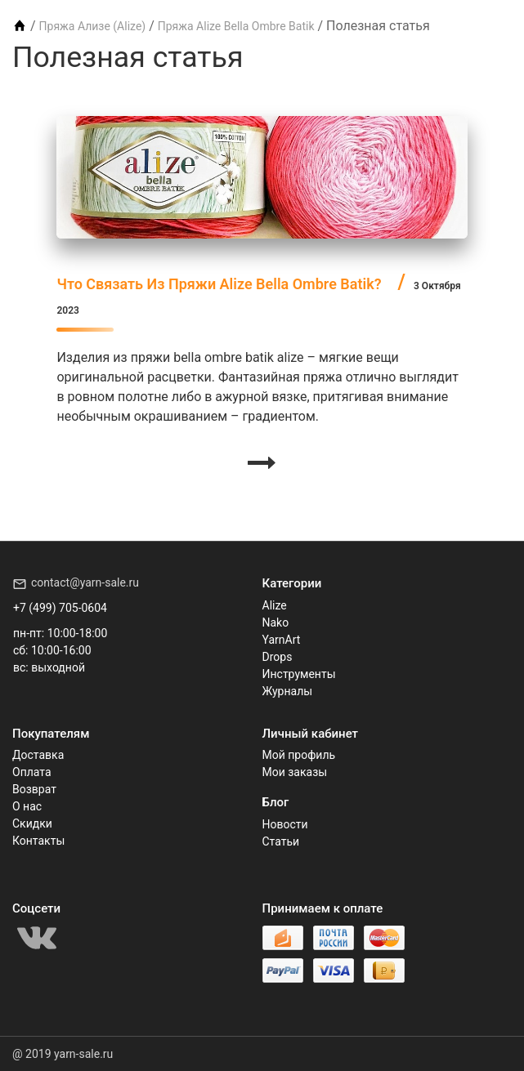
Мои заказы (295, 772)
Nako (275, 622)
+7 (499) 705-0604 (60, 607)
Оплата (32, 772)
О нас (27, 806)
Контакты (38, 840)
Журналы (287, 691)
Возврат (34, 789)
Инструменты (299, 674)
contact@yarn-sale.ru (85, 582)
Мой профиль (299, 754)
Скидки (32, 823)
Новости (285, 824)
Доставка (38, 754)
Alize (274, 605)
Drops (277, 656)
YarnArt (281, 639)
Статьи (281, 841)
